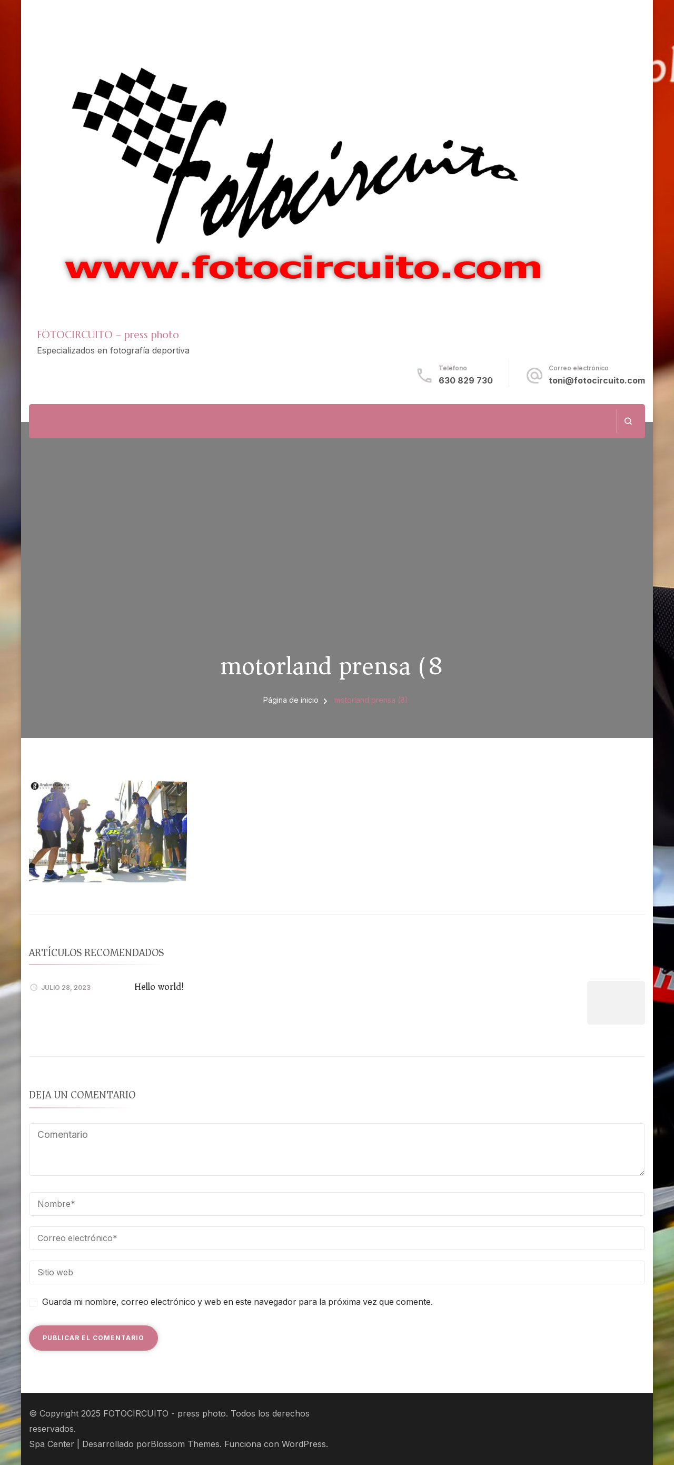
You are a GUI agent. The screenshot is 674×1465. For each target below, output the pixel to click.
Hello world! (159, 986)
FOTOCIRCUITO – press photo (108, 334)
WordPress (304, 1444)
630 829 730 (466, 381)
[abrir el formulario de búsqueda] (628, 421)
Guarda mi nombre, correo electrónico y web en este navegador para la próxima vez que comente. (237, 1302)
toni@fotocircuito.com (597, 381)
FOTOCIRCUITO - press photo (164, 1414)
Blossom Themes (185, 1444)
